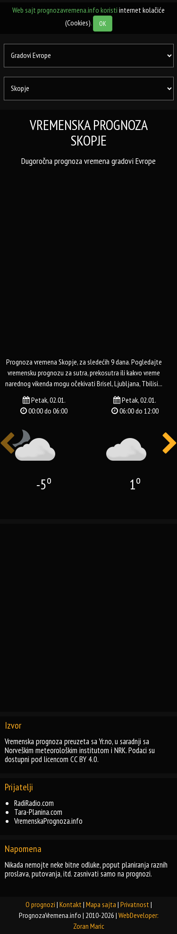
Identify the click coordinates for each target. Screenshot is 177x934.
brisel (104, 383)
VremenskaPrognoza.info (48, 821)
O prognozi (40, 904)
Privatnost (134, 904)
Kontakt (70, 904)
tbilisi (150, 383)
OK (102, 23)
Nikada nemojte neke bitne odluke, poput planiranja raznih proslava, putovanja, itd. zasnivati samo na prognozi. (86, 869)
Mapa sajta (101, 904)
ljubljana (126, 383)
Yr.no (105, 741)
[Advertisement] (88, 261)
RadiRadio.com (34, 803)
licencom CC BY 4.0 (70, 759)
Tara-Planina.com (38, 812)
